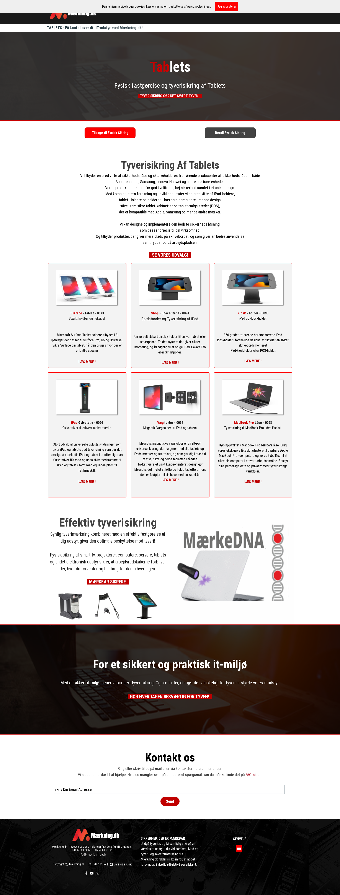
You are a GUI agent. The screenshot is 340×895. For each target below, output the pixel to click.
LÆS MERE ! (170, 363)
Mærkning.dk (105, 836)
